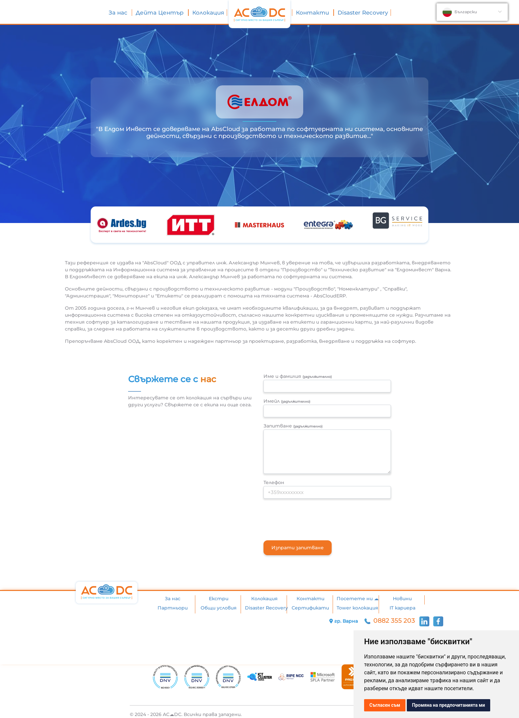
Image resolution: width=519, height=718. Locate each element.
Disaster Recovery (363, 12)
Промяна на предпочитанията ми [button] (448, 705)
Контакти (313, 12)
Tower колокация (357, 608)
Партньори (173, 608)
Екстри (218, 599)
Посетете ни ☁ (358, 599)
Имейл (286, 401)
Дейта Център (160, 12)
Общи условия (219, 608)
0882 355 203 (390, 620)
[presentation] (313, 517)
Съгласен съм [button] (384, 705)
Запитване (292, 426)
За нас (119, 12)
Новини (402, 599)
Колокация (208, 12)
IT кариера (402, 608)
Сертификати (310, 608)
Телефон (273, 482)
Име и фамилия (297, 376)
